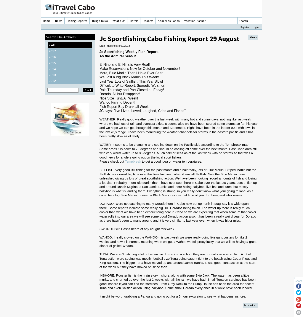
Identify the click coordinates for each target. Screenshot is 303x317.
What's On (118, 21)
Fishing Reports (77, 21)
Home (47, 21)
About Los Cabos (169, 21)
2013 (52, 75)
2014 (52, 69)
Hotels (134, 21)
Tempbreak (133, 161)
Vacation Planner (195, 21)
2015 (52, 63)
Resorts (148, 21)
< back (253, 37)
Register (244, 27)
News (58, 21)
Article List (250, 305)
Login (256, 27)
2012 (52, 81)
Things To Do (100, 21)
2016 (52, 57)
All (52, 45)
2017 (52, 51)
